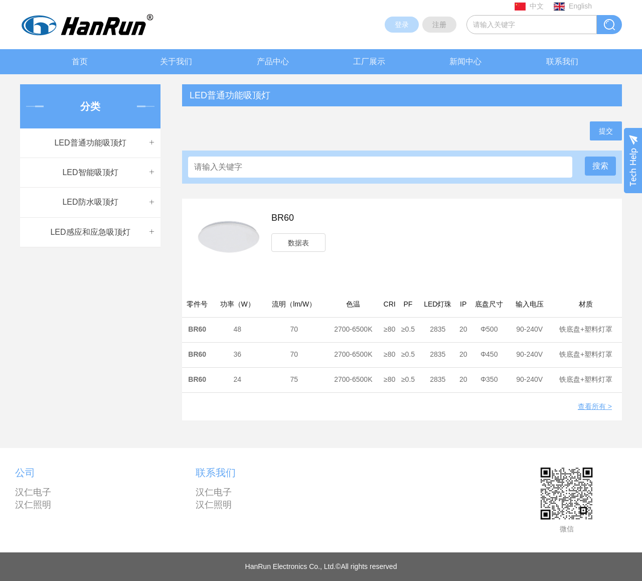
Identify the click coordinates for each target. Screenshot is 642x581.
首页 (80, 61)
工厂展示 (369, 61)
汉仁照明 (33, 505)
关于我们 (176, 61)
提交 (606, 131)
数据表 (298, 243)
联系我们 (562, 61)
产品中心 (273, 61)
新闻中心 (465, 61)
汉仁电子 (33, 492)
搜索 (600, 166)
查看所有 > (595, 406)
